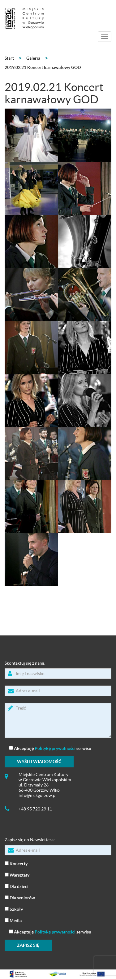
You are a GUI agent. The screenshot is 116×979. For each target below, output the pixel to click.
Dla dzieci (16, 886)
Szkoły (14, 909)
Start (9, 58)
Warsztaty (17, 875)
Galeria (33, 58)
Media (13, 920)
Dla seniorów (20, 897)
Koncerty (16, 863)
